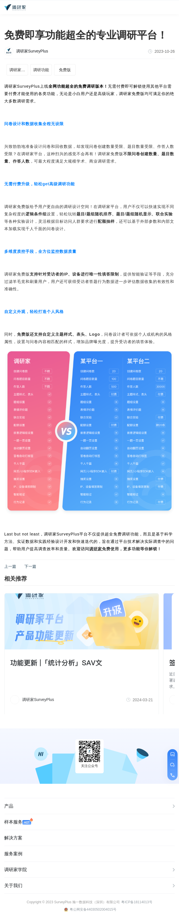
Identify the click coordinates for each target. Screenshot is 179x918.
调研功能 (41, 70)
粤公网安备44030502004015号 (90, 910)
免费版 (65, 70)
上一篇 (10, 566)
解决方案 (13, 837)
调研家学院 (89, 870)
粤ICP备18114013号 (136, 902)
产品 (89, 806)
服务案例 (13, 853)
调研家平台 (18, 70)
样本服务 (18, 821)
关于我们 (89, 886)
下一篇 (30, 566)
